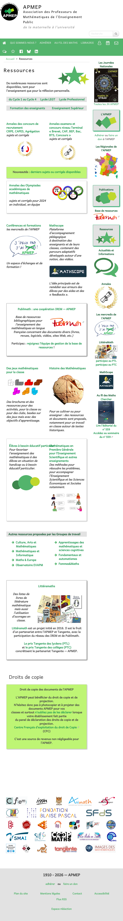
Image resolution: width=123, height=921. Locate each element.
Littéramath (19, 628)
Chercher (106, 399)
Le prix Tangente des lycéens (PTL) (46, 643)
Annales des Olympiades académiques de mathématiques (25, 189)
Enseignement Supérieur (67, 108)
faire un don (70, 884)
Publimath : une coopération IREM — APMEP (46, 309)
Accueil (10, 59)
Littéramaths (46, 586)
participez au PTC (106, 365)
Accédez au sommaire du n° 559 (106, 435)
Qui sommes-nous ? (23, 43)
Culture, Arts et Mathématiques (26, 544)
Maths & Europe (26, 560)
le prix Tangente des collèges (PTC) (48, 647)
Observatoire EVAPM (29, 565)
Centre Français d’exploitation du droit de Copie (45, 727)
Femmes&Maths (69, 563)
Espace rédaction (61, 909)
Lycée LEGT (47, 99)
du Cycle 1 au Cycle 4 (22, 99)
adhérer (50, 884)
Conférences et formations (23, 225)
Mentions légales (50, 893)
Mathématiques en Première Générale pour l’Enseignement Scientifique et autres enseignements (63, 453)
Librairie (87, 43)
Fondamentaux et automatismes (70, 557)
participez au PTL (106, 361)
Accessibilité (101, 893)
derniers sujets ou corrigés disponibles (56, 172)
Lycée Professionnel (72, 99)
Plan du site (21, 893)
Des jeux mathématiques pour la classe (22, 370)
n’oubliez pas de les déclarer (53, 712)
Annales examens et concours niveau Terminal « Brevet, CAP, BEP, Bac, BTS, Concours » (66, 129)
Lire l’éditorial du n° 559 (106, 427)
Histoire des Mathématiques (67, 368)
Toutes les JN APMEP (106, 104)
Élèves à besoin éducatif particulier (32, 445)
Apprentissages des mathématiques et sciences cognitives (71, 546)
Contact (77, 893)
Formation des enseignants (27, 108)
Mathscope (56, 225)
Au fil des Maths (66, 43)
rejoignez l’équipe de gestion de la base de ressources (54, 345)
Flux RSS (61, 899)
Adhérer (45, 43)
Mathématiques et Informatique (27, 553)
